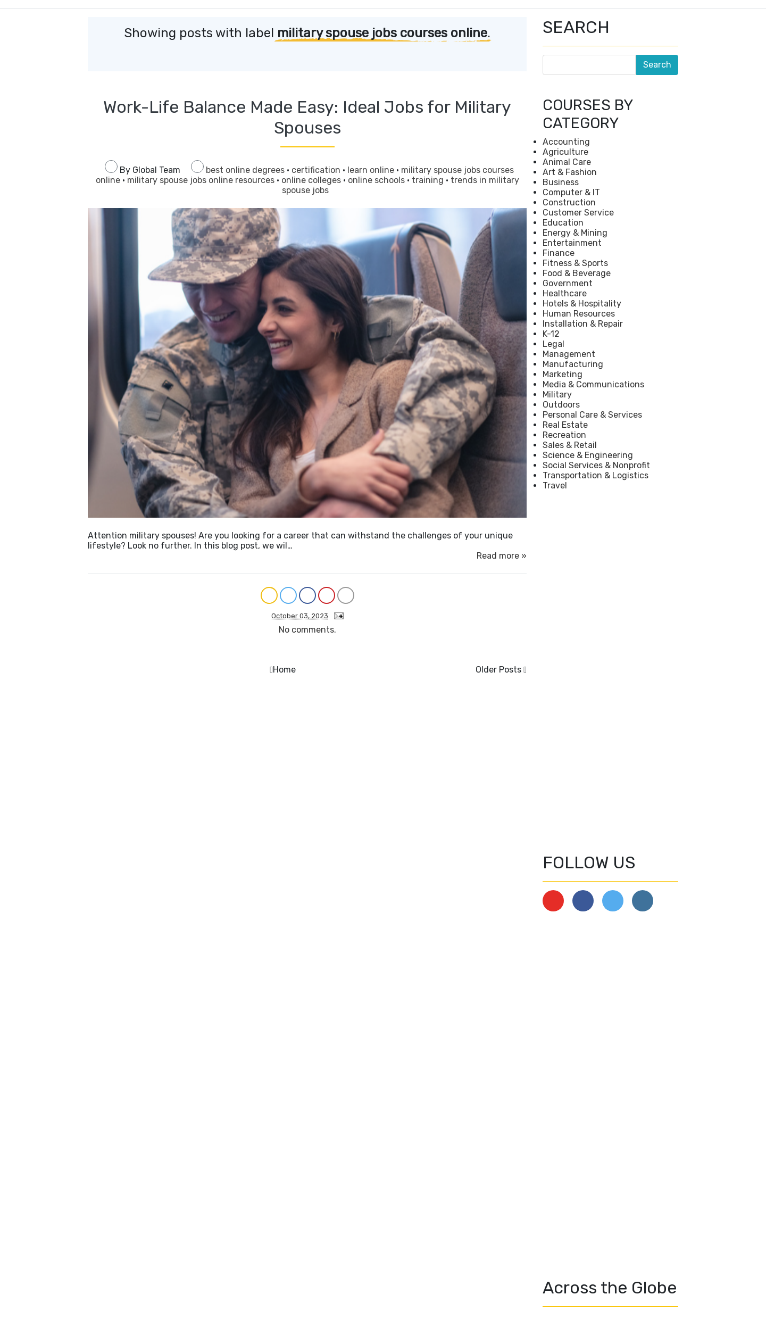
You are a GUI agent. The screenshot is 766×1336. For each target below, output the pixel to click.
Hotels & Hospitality (582, 303)
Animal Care (567, 162)
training (429, 180)
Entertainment (572, 243)
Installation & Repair (583, 324)
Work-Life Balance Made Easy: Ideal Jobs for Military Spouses (307, 117)
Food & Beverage (577, 273)
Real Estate (565, 425)
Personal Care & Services (592, 415)
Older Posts (498, 670)
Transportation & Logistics (595, 475)
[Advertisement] (610, 671)
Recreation (564, 435)
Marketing (562, 374)
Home (284, 670)
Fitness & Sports (575, 263)
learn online (371, 170)
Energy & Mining (575, 233)
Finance (558, 253)
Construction (569, 202)
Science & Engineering (588, 455)
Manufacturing (573, 364)
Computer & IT (571, 192)
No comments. (307, 630)
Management (569, 354)
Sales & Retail (570, 445)
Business (561, 182)
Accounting (566, 142)
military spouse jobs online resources (202, 180)
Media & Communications (593, 384)
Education (563, 223)
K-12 (551, 334)
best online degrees (246, 170)
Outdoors (561, 405)
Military (557, 394)
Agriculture (565, 152)
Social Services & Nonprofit (596, 465)
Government (568, 283)
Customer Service (578, 213)
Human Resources (579, 314)
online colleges (312, 180)
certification (317, 170)
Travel (555, 485)
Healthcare (565, 293)
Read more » (502, 556)
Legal (553, 344)
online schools (377, 180)
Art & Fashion (570, 172)
